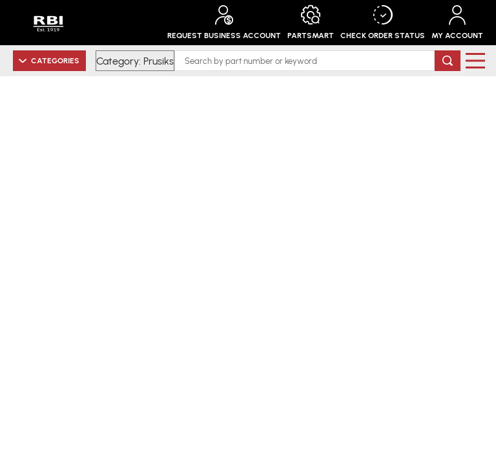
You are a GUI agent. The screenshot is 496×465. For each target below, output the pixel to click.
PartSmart (310, 22)
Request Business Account (224, 22)
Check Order (382, 22)
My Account (457, 22)
